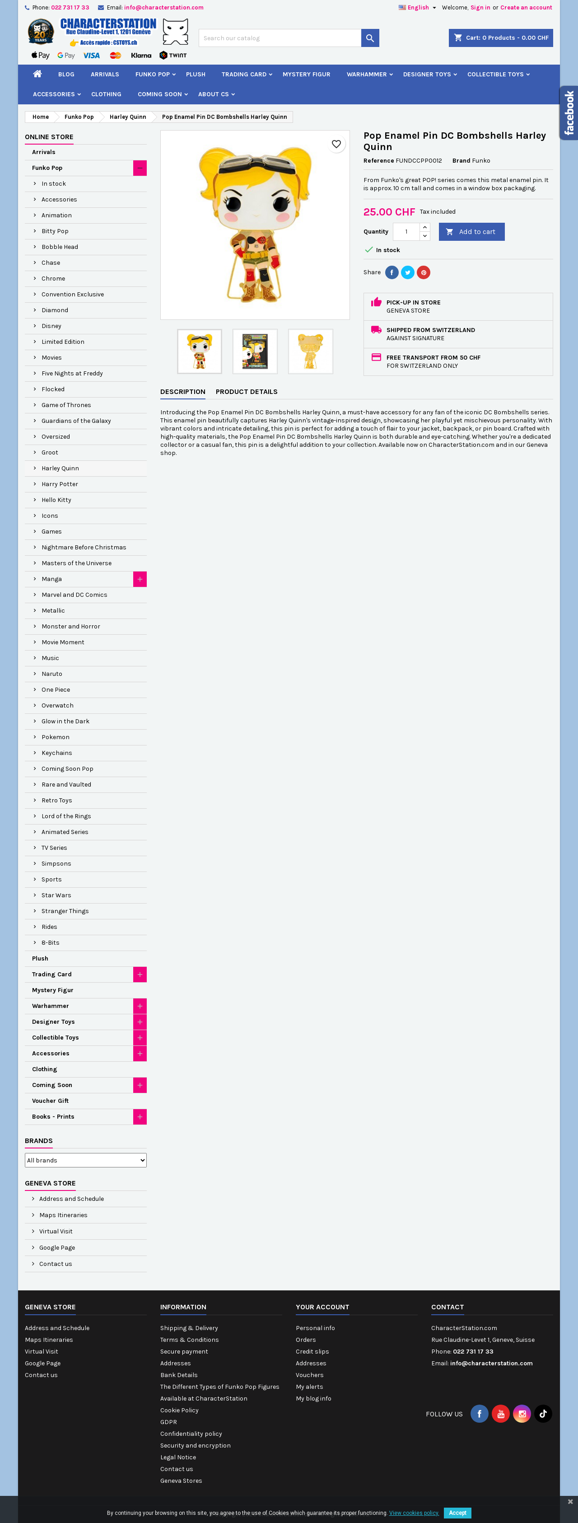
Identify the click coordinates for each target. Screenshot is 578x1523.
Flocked (53, 389)
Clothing (106, 94)
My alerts (309, 1387)
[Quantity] (406, 232)
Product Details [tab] (247, 391)
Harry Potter (60, 484)
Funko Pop (152, 74)
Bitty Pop (55, 231)
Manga (52, 579)
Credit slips (312, 1351)
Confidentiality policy (191, 1434)
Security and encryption (195, 1445)
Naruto (52, 674)
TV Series (54, 848)
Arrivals (105, 74)
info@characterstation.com (164, 7)
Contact (447, 1307)
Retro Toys (57, 800)
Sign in (480, 7)
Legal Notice (178, 1457)
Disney (51, 326)
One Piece (56, 690)
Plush (195, 74)
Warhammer (367, 74)
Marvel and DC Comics (74, 595)
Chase (51, 263)
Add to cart (470, 232)
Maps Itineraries (63, 1215)
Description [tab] (182, 391)
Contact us (55, 1264)
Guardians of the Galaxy (76, 421)
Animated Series (65, 832)
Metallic (53, 610)
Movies (52, 357)
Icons (50, 516)
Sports (52, 879)
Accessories (54, 94)
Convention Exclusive (73, 294)
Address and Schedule (71, 1199)
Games (52, 531)
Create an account (526, 7)
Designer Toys (427, 74)
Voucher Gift (50, 1101)
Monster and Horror (71, 626)
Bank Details (179, 1375)
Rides (49, 927)
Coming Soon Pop (67, 769)
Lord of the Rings (66, 816)
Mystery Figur (307, 74)
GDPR (168, 1422)
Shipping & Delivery (189, 1328)
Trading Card (244, 74)
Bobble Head (60, 247)
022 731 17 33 (70, 7)
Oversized (56, 436)
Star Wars (56, 895)
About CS (213, 94)
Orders (306, 1340)
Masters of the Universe (77, 563)
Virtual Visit (55, 1231)
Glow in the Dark (65, 721)
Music (50, 658)
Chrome (53, 278)
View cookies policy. (414, 1513)
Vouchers (310, 1375)
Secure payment (184, 1351)
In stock (54, 183)
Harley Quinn (60, 468)
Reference (379, 160)
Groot (50, 452)
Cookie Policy (179, 1410)
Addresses (175, 1363)
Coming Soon (160, 94)
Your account (323, 1307)
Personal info (315, 1328)
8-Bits (51, 943)
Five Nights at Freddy (72, 373)
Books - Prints (53, 1116)
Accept (457, 1513)
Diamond (55, 310)
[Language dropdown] (418, 7)
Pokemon (56, 737)
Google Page (56, 1247)
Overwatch (58, 705)
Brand (461, 160)
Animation (57, 215)
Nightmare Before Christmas (84, 547)
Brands (39, 1140)
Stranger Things (65, 911)
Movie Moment (63, 642)
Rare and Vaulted (66, 784)
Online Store (49, 136)
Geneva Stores (181, 1481)
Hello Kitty (56, 500)
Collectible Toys (495, 74)
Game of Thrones (66, 405)
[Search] (289, 38)
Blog (66, 74)
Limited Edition (63, 342)
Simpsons (56, 863)
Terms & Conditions (189, 1340)
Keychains (57, 753)
